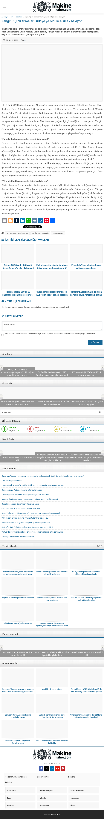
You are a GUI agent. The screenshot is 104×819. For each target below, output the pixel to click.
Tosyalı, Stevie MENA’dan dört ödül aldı (52, 459)
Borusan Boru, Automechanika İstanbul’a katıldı (22, 490)
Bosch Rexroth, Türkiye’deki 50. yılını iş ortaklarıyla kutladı (26, 522)
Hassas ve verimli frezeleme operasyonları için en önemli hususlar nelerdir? (52, 625)
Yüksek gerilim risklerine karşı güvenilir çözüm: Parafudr (25, 494)
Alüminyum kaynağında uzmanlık (18, 623)
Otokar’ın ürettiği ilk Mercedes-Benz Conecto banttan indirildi (52, 403)
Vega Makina (57, 233)
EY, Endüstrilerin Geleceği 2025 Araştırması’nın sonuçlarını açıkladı (86, 373)
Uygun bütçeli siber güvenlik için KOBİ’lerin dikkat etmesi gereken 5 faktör (52, 294)
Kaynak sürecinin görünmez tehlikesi (18, 597)
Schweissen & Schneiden (17, 233)
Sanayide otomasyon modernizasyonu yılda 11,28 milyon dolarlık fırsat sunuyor (52, 372)
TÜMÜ (99, 546)
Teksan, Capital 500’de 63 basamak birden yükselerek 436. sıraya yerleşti (17, 294)
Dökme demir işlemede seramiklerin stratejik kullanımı (51, 572)
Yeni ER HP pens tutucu (11, 480)
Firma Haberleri (16, 17)
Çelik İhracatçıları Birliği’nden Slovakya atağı (17, 459)
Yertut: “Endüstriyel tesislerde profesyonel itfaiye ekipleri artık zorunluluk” (32, 531)
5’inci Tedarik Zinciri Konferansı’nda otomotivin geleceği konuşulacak (17, 403)
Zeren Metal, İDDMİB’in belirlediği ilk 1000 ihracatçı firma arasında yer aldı (33, 485)
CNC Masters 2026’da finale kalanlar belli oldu (21, 508)
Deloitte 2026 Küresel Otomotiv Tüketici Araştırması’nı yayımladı (17, 373)
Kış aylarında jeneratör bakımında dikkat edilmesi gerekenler (86, 572)
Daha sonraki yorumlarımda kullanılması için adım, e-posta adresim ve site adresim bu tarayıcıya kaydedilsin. (50, 333)
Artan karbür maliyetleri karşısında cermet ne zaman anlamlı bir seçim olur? (18, 574)
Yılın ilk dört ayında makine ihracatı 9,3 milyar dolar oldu (25, 517)
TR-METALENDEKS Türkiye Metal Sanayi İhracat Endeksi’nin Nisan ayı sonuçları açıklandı (86, 457)
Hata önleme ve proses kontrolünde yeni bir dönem (52, 598)
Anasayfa (5, 17)
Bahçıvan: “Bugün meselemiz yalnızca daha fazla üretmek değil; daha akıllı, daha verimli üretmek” (43, 476)
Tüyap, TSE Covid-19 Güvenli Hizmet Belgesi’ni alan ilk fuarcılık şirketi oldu (18, 268)
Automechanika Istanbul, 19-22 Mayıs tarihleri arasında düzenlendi (30, 499)
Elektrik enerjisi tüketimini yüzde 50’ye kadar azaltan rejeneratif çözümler (52, 268)
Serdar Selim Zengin (40, 233)
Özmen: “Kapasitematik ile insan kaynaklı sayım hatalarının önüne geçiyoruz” (86, 294)
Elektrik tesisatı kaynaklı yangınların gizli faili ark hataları (86, 598)
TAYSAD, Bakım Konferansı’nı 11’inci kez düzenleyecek (86, 403)
